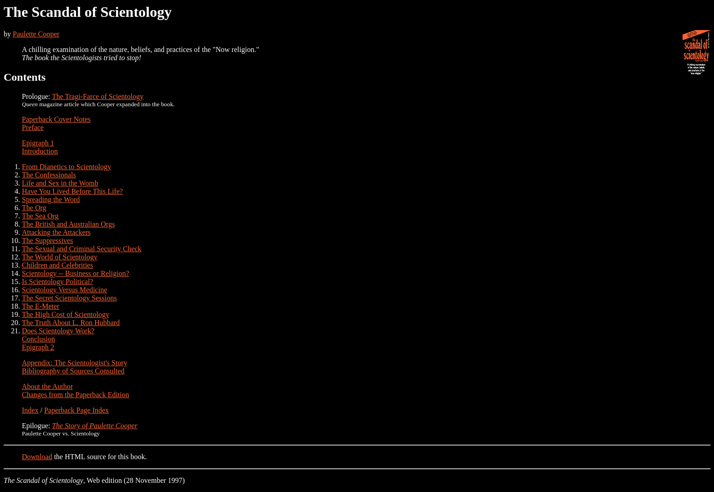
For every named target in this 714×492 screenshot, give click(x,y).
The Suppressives (47, 240)
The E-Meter (40, 306)
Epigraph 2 (38, 347)
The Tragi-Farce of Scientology (97, 96)
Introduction (40, 151)
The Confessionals (49, 175)
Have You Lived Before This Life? (72, 191)
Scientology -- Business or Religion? (75, 273)
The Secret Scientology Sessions (69, 298)
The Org (34, 208)
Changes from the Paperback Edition (75, 395)
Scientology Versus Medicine (64, 290)
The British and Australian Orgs (68, 224)
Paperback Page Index (76, 410)
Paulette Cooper (36, 34)
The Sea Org (40, 216)
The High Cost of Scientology (65, 314)
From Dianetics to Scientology (66, 167)
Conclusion (38, 339)
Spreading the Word (51, 199)
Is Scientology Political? (57, 281)
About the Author (47, 386)
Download (37, 457)
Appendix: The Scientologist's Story (74, 363)
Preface (33, 127)
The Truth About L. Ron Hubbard (71, 322)
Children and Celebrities (57, 265)
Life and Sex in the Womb (60, 183)
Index (30, 410)
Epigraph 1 (38, 143)
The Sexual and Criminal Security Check (82, 249)
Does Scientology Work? (58, 331)
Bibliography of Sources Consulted (73, 371)
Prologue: (37, 96)
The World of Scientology (59, 257)
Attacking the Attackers (56, 232)
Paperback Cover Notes (56, 119)
